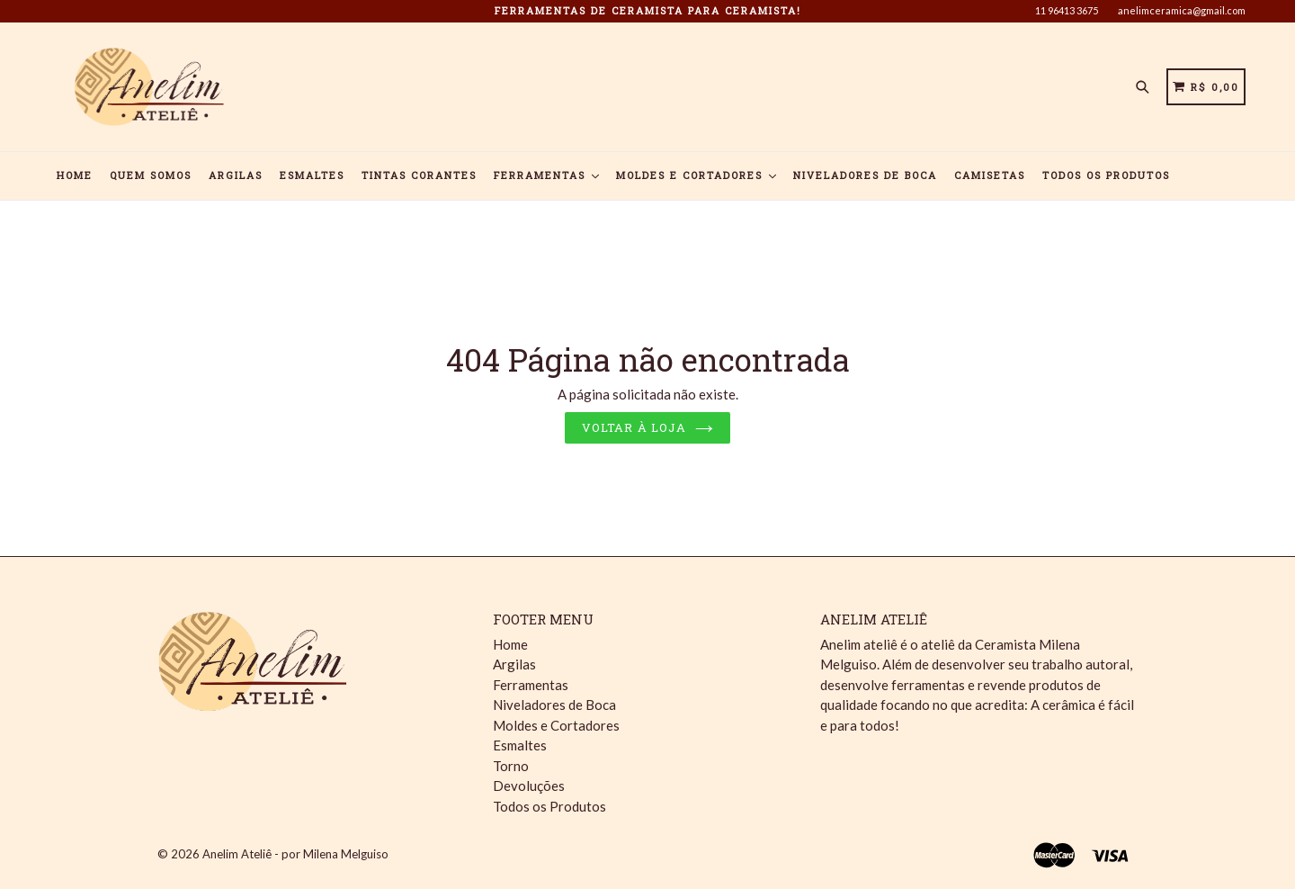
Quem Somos (151, 175)
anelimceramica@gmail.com (1182, 10)
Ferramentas (546, 175)
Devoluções (529, 785)
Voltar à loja (647, 427)
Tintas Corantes (419, 175)
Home (75, 175)
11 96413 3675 (1066, 10)
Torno (511, 766)
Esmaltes (312, 175)
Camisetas (989, 175)
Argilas (236, 175)
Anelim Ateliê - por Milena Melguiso (295, 854)
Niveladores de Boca (865, 175)
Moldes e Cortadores (696, 175)
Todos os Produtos (1106, 175)
